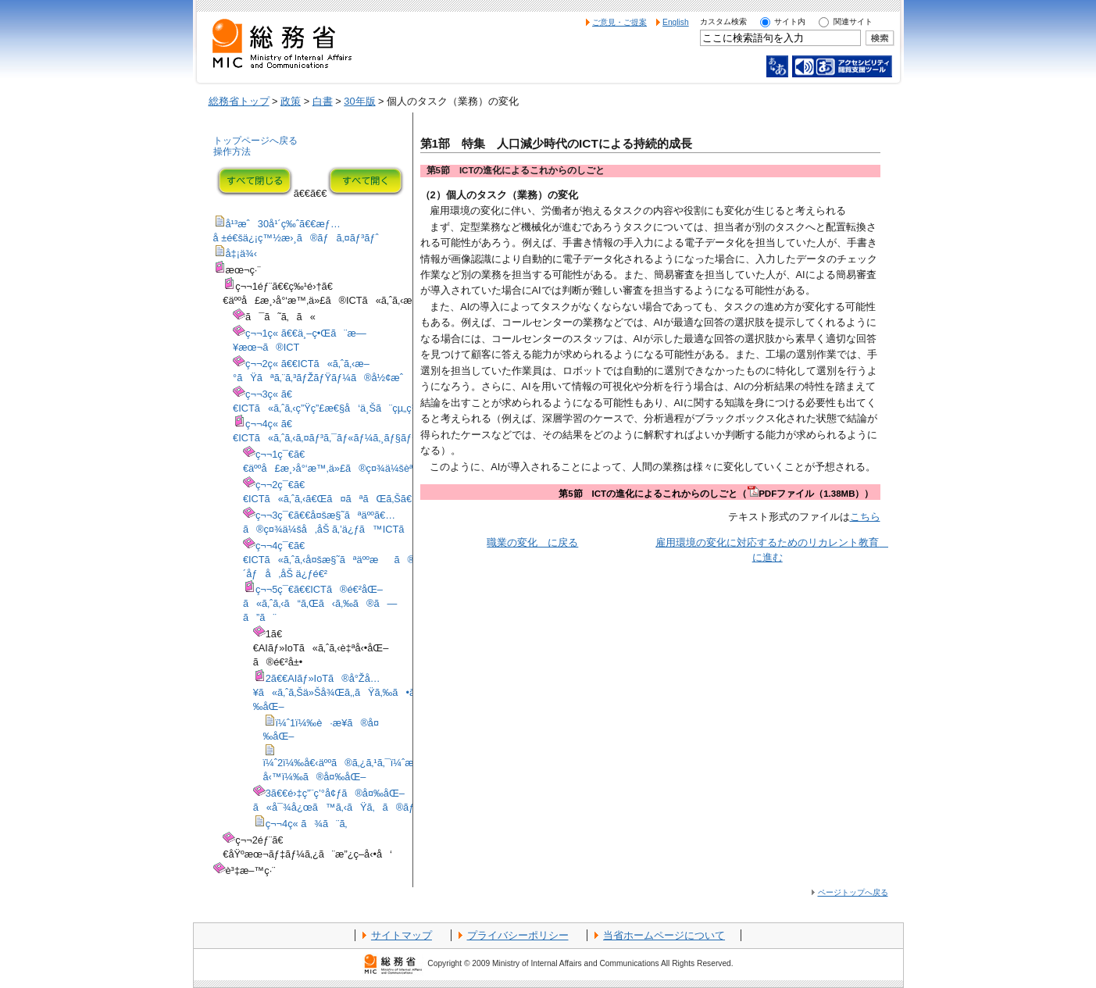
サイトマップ (401, 935)
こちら (865, 517)
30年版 (359, 101)
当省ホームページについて (664, 935)
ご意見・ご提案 (619, 22)
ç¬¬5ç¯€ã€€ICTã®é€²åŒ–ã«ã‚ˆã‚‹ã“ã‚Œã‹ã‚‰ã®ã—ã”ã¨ (320, 603)
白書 (322, 101)
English (675, 22)
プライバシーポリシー (518, 935)
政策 (290, 101)
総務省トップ (239, 101)
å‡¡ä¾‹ (242, 253)
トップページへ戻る (255, 140)
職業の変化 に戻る (532, 542)
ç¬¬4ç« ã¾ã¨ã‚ (310, 823)
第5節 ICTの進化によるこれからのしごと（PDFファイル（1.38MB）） (716, 493)
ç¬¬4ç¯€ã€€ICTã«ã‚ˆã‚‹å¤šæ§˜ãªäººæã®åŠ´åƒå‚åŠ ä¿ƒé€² (335, 560)
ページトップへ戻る (853, 892)
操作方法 (232, 151)
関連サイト (853, 21)
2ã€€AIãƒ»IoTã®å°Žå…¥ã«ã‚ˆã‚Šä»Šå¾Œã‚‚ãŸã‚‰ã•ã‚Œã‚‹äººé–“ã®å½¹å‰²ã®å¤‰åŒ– (404, 692)
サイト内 (789, 21)
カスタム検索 (723, 21)
